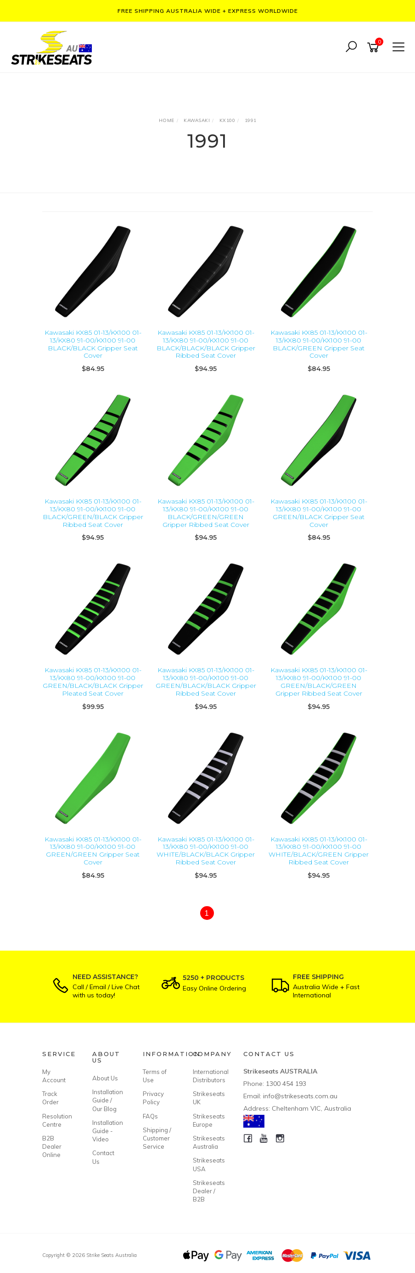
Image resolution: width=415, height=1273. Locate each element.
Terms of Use (155, 1076)
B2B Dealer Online (52, 1146)
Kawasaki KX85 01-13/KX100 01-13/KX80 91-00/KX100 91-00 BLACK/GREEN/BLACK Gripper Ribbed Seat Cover (93, 512)
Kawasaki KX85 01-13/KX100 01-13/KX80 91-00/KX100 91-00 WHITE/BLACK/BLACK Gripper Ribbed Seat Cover (206, 850)
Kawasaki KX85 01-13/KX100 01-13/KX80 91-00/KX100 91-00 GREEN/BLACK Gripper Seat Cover (318, 512)
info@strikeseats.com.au (300, 1096)
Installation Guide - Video (107, 1131)
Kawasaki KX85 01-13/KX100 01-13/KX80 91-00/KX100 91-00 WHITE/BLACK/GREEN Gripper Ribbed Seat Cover (319, 850)
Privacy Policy (153, 1098)
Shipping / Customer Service (157, 1138)
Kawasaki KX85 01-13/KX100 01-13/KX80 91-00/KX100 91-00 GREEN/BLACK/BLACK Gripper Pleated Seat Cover (93, 681)
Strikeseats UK (207, 1098)
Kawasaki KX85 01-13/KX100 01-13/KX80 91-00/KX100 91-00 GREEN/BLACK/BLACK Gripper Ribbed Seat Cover (206, 681)
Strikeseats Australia (207, 1142)
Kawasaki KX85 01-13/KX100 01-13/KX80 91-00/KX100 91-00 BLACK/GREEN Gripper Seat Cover (318, 344)
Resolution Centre (57, 1120)
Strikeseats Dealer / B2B (207, 1191)
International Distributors (207, 1076)
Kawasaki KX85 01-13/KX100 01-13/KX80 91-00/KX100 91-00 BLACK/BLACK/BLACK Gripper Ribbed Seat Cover (206, 344)
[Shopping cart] (374, 47)
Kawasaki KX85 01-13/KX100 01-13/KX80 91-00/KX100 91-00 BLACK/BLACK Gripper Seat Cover (93, 344)
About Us (105, 1078)
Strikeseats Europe (207, 1120)
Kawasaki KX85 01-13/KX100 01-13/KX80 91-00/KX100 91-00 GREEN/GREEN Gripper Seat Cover (93, 850)
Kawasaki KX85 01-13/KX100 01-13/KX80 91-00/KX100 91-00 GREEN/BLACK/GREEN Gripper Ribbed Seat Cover (318, 681)
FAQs (150, 1116)
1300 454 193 (286, 1083)
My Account (54, 1076)
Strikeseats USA (207, 1164)
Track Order (50, 1098)
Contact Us (103, 1157)
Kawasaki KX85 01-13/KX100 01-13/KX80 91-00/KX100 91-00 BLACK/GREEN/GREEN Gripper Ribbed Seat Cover (205, 512)
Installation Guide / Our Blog (107, 1100)
